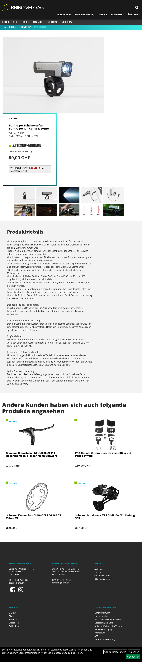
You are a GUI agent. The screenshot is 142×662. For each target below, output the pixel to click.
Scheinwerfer (40, 27)
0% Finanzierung (84, 14)
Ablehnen (134, 651)
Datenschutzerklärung (104, 639)
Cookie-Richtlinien (72, 652)
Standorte (117, 14)
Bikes (15, 22)
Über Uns (134, 14)
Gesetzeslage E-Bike (103, 622)
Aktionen (98, 569)
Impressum (99, 632)
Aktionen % (67, 22)
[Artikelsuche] (137, 8)
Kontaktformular (102, 612)
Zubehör (25, 22)
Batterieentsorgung (103, 629)
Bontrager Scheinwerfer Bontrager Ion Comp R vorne (29, 127)
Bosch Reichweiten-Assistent (107, 619)
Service (102, 14)
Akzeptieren (133, 656)
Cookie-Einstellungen (115, 651)
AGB (96, 636)
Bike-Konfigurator (102, 579)
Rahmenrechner (102, 616)
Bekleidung (52, 22)
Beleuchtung (25, 27)
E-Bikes (5, 22)
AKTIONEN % (64, 14)
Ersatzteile (38, 22)
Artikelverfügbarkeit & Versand (108, 626)
